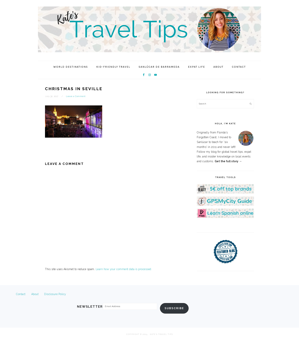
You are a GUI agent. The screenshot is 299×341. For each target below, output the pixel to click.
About (35, 294)
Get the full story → (228, 161)
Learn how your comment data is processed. (124, 269)
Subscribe (174, 308)
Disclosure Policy (55, 294)
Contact (21, 294)
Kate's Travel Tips (149, 29)
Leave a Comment (76, 96)
